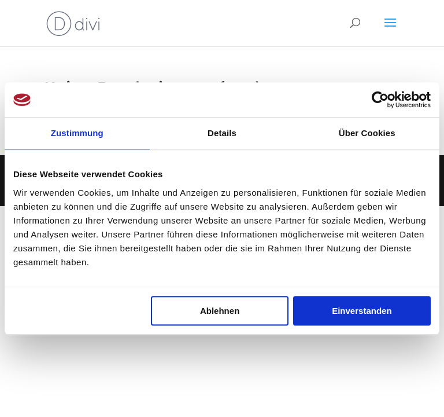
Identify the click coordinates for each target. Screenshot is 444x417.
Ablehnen (219, 311)
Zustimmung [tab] (77, 133)
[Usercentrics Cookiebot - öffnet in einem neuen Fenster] (380, 99)
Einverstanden (361, 311)
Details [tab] (222, 133)
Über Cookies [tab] (367, 133)
